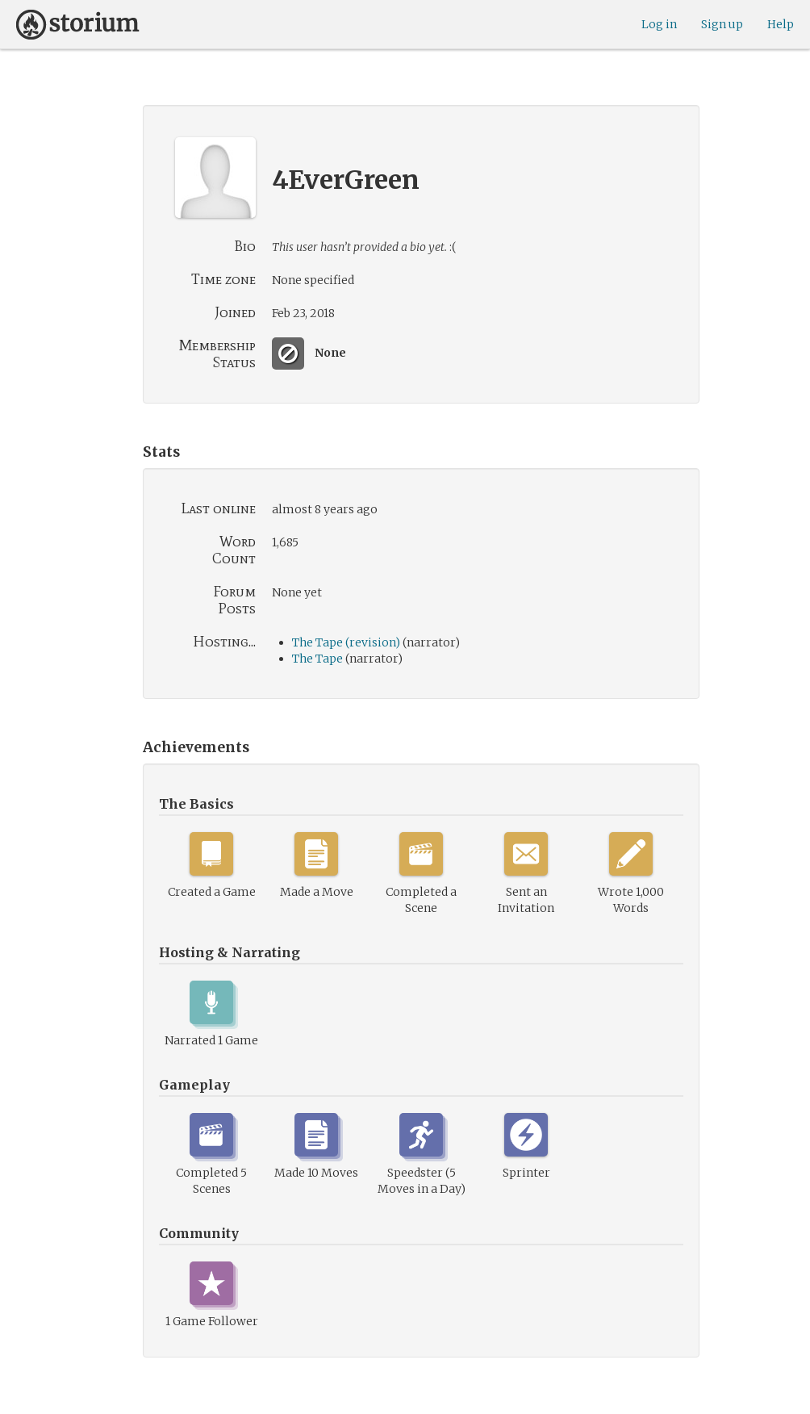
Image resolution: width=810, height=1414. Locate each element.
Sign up (722, 24)
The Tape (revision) (346, 642)
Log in (659, 24)
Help (780, 24)
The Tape (317, 658)
